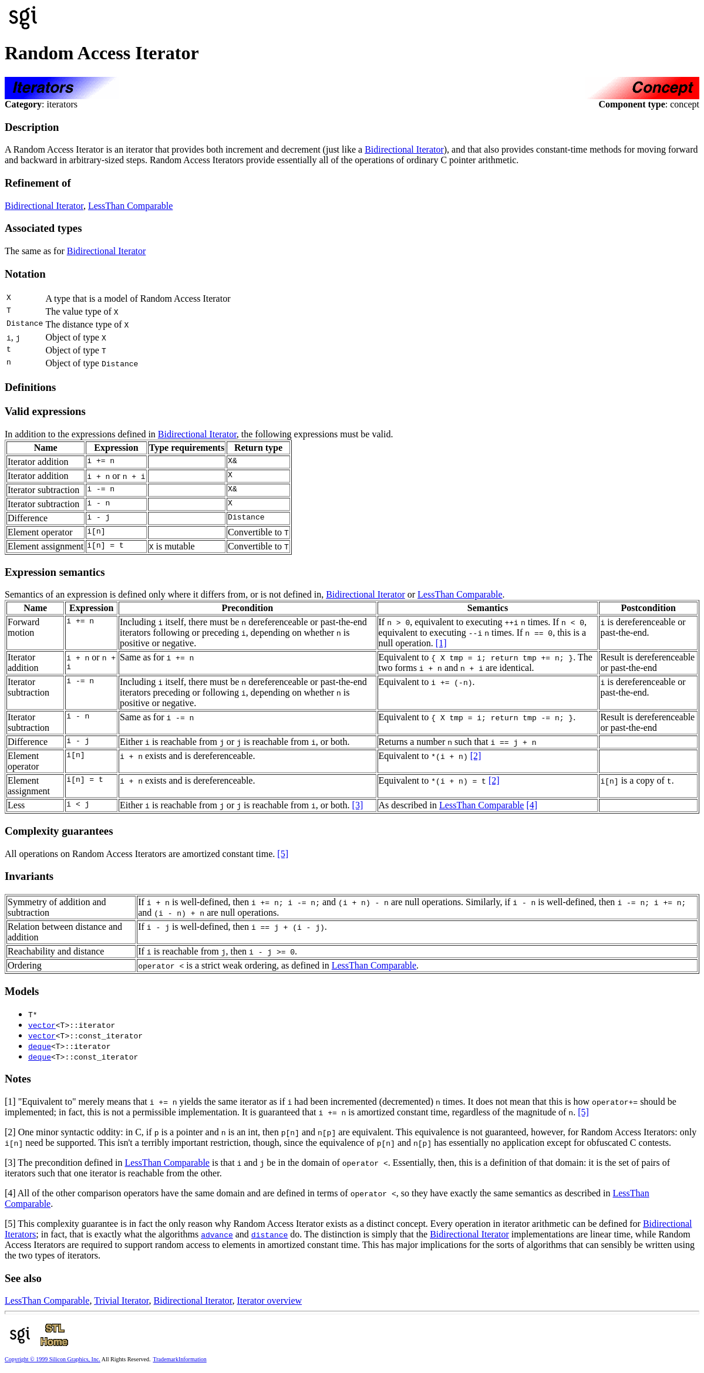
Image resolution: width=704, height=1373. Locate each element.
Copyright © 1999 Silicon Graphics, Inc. (52, 1359)
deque (39, 1046)
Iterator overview (269, 1300)
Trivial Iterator (121, 1300)
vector (42, 1025)
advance (217, 1234)
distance (269, 1234)
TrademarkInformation (179, 1359)
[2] (475, 756)
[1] (441, 643)
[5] (282, 854)
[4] (531, 805)
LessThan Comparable (130, 206)
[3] (357, 805)
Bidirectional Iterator (404, 149)
